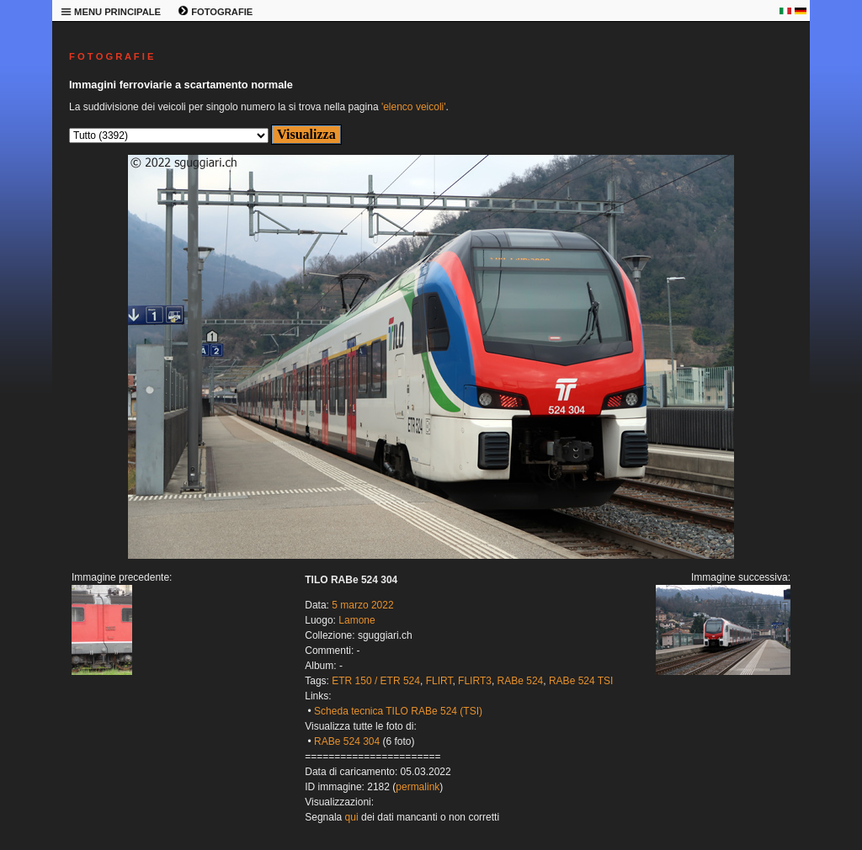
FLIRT (439, 681)
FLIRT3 (475, 681)
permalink (417, 787)
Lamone (356, 620)
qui (352, 817)
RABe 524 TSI (581, 681)
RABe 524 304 (347, 741)
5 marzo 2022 (362, 605)
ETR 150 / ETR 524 (376, 681)
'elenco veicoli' (413, 107)
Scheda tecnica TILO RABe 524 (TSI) (398, 711)
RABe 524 (521, 681)
